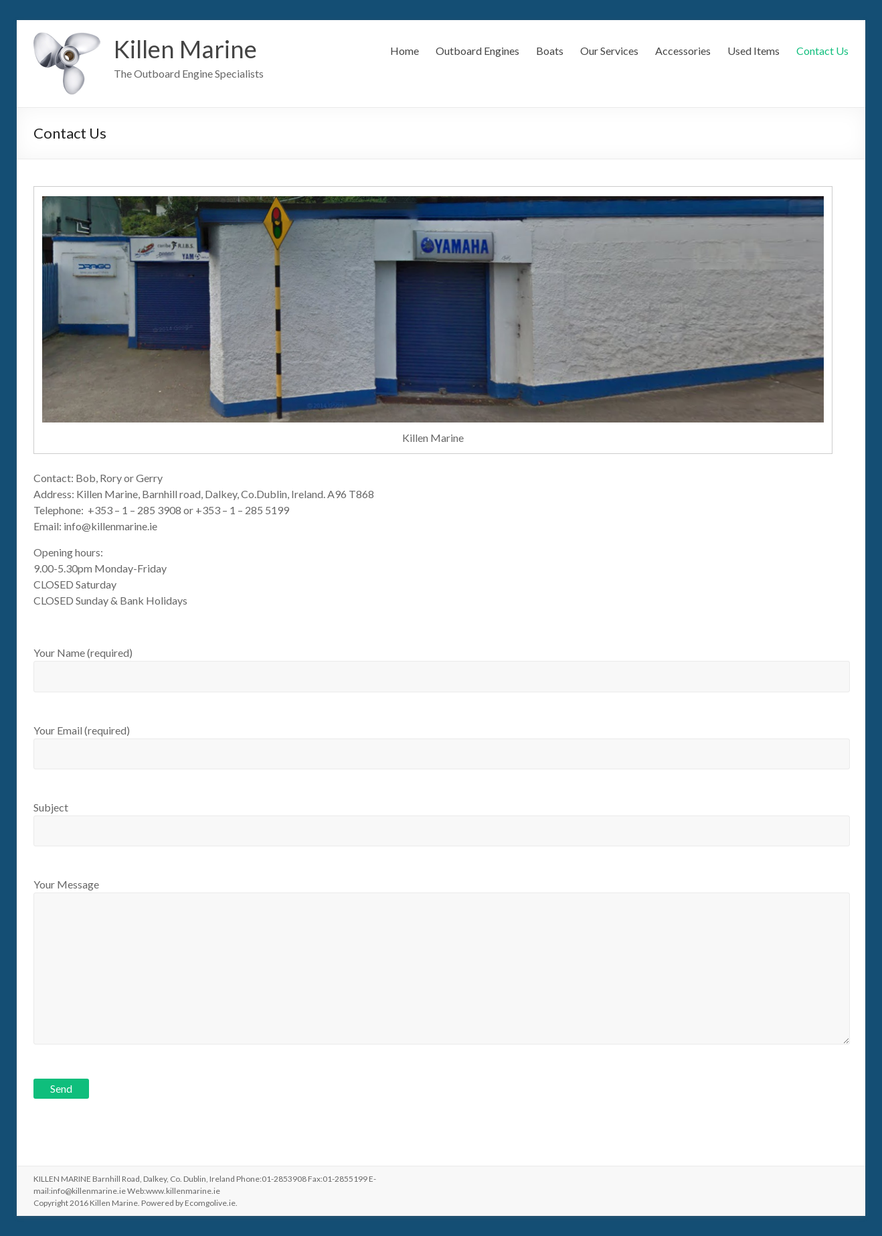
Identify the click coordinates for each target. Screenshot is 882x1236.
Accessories (683, 50)
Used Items (753, 50)
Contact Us (822, 50)
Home (404, 50)
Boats (549, 50)
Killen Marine (185, 49)
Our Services (609, 50)
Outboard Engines (477, 50)
